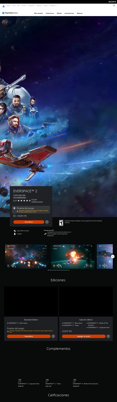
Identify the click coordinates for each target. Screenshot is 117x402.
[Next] (112, 254)
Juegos (8, 5)
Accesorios (31, 5)
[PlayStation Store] (10, 11)
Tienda (45, 5)
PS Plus (24, 5)
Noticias (39, 5)
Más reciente (38, 11)
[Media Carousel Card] (27, 254)
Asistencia (52, 5)
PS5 (14, 5)
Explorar (79, 11)
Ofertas (59, 11)
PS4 (18, 5)
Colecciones (50, 11)
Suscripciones (69, 11)
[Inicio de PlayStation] (3, 6)
